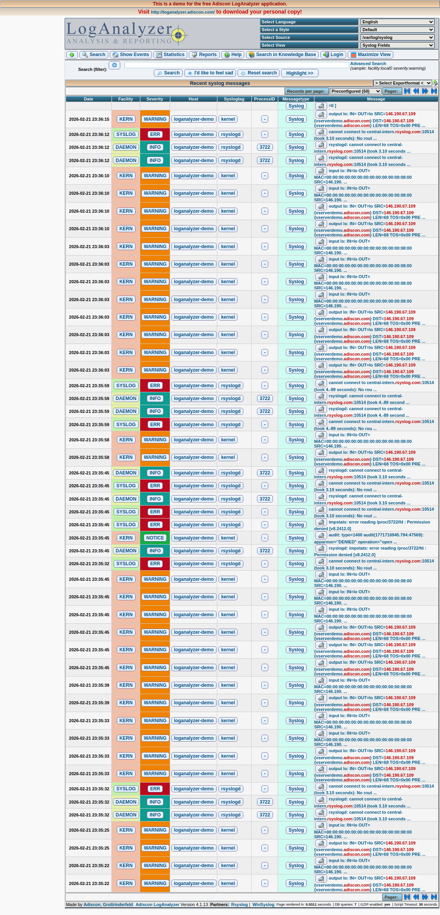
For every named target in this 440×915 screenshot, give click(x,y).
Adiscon (92, 904)
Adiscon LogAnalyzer (157, 904)
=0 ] (332, 105)
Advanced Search (368, 63)
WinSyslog (264, 904)
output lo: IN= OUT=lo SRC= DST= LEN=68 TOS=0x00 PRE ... (369, 119)
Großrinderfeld (118, 904)
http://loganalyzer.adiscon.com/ (183, 12)
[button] (72, 54)
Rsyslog (239, 904)
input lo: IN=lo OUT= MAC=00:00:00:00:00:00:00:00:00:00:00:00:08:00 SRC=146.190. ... (363, 176)
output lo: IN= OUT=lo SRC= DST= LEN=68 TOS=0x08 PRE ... (369, 756)
